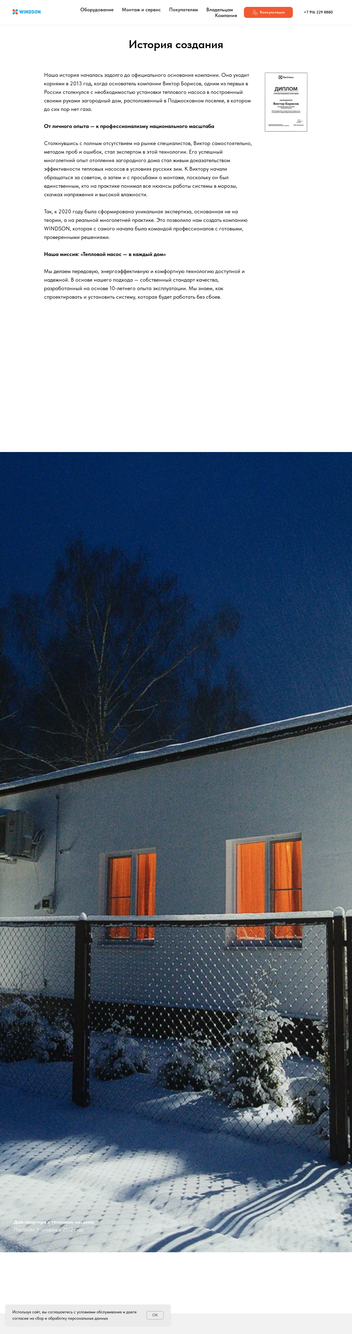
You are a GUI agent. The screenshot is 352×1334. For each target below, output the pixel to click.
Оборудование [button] (97, 9)
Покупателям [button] (183, 9)
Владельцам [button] (219, 9)
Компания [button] (226, 15)
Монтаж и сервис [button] (141, 9)
